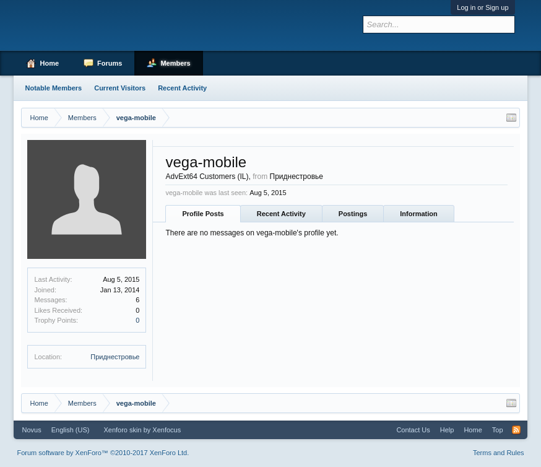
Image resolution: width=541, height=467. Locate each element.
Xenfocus (166, 430)
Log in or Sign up (482, 7)
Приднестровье (114, 356)
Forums (109, 63)
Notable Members (53, 88)
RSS (516, 430)
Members (175, 63)
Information (419, 213)
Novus (31, 430)
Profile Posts (202, 213)
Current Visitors (119, 88)
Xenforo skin (122, 430)
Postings (353, 213)
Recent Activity (281, 213)
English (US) (70, 430)
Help (447, 430)
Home (49, 63)
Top (497, 430)
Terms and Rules (498, 452)
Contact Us (413, 430)
